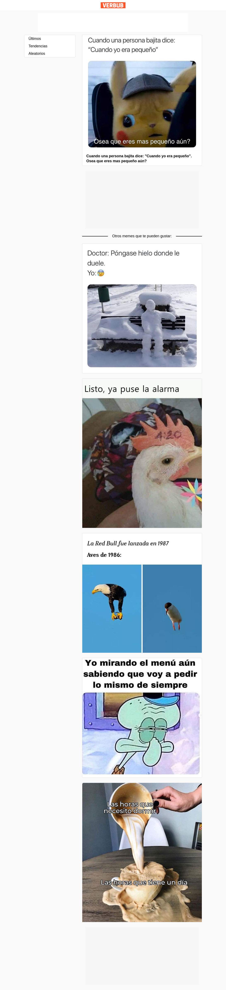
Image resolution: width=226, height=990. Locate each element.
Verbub (113, 5)
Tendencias (38, 46)
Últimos (35, 39)
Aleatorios (37, 53)
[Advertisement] (113, 22)
